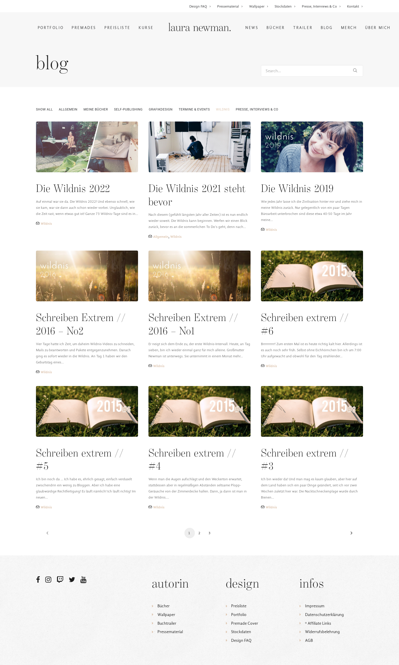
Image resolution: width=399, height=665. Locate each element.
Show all (44, 109)
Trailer (303, 28)
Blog (327, 28)
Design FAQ (200, 6)
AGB (309, 640)
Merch (349, 28)
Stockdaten (285, 6)
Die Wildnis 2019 (297, 189)
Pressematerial (230, 6)
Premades (84, 28)
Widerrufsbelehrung (322, 631)
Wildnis (223, 109)
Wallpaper (259, 6)
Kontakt (355, 6)
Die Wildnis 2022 (73, 189)
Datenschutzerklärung (324, 614)
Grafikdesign (161, 109)
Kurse (146, 28)
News (251, 28)
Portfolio (51, 28)
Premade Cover (244, 623)
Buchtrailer (166, 623)
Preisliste (117, 28)
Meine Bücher (96, 109)
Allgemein (68, 109)
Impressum (314, 606)
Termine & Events (194, 109)
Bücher (275, 28)
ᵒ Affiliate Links (318, 623)
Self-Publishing (128, 109)
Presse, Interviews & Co (321, 6)
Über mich (378, 28)
